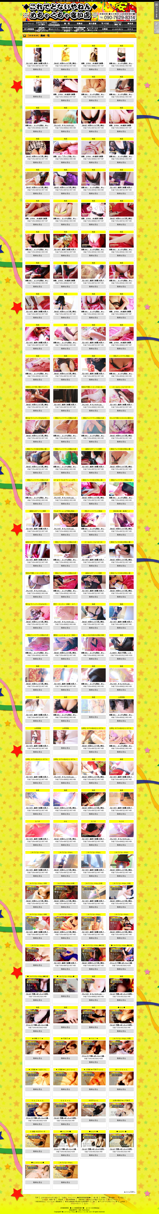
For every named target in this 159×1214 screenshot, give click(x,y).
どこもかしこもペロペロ (121, 387)
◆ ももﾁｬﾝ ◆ (121, 1131)
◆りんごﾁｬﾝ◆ (65, 1131)
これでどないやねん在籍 (65, 883)
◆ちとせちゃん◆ (37, 1162)
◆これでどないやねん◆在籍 (93, 945)
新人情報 (92, 24)
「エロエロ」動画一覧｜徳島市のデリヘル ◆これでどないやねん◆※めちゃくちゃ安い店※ (79, 11)
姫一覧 (66, 24)
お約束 (105, 29)
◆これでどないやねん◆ (65, 976)
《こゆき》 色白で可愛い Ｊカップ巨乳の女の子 (126, 653)
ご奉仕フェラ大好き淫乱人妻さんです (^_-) (41, 449)
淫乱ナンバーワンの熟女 (93, 511)
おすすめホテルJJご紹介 (41, 24)
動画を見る (37, 69)
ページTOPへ (130, 1192)
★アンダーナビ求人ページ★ (92, 29)
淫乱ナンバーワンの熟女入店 (65, 418)
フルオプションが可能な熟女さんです (67, 511)
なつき (37, 821)
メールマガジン (117, 29)
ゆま (65, 821)
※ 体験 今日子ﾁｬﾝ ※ (37, 1131)
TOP (28, 24)
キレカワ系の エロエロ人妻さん (121, 418)
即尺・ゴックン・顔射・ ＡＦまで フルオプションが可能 (74, 604)
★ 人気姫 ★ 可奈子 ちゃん (93, 1069)
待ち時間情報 (28, 29)
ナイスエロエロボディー (65, 387)
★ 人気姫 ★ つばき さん (37, 1069)
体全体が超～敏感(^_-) (121, 511)
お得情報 (121, 697)
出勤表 (79, 24)
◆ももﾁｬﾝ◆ (93, 1131)
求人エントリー (54, 29)
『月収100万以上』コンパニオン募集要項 (66, 29)
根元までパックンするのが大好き (38, 418)
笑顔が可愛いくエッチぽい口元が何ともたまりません (100, 387)
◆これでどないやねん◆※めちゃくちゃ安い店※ (77, 1212)
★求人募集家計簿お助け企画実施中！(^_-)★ (79, 29)
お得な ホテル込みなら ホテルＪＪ (94, 728)
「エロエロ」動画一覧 (117, 24)
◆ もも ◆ (121, 1007)
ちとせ (121, 821)
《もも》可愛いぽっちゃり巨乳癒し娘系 (39, 994)
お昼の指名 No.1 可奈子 (121, 1100)
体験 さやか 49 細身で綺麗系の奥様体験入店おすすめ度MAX (104, 63)
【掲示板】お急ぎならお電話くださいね (41, 29)
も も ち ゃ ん (65, 1100)
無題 (37, 46)
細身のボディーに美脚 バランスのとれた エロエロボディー (47, 542)
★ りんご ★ (93, 1038)
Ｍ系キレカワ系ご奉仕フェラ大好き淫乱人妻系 (43, 387)
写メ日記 (105, 24)
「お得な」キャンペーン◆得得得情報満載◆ (54, 24)
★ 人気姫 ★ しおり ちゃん (65, 1069)
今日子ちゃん (93, 1100)
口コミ (130, 29)
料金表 (130, 24)
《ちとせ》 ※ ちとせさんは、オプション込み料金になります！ (76, 125)
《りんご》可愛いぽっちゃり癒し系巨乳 (123, 963)
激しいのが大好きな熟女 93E (93, 635)
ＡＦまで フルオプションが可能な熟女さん (69, 480)
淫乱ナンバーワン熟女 (121, 356)
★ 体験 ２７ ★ (37, 1038)
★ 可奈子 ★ (65, 1038)
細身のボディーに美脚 (93, 449)
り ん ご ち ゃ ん (37, 1100)
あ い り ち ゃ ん (121, 1069)
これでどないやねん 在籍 (37, 883)
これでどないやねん (37, 852)
